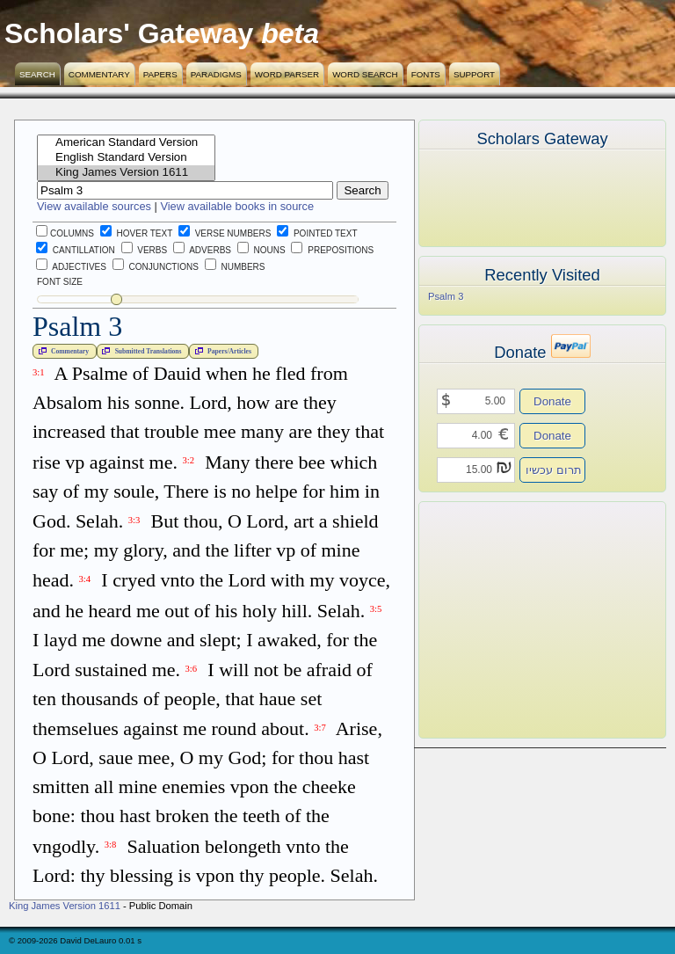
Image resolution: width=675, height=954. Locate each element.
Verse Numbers (221, 233)
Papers (160, 74)
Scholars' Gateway (128, 33)
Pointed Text (317, 233)
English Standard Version (126, 157)
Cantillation (75, 250)
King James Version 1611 (126, 172)
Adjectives (71, 267)
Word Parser (287, 74)
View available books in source (237, 206)
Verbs (144, 250)
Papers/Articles (221, 351)
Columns (65, 233)
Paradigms (216, 74)
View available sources (94, 206)
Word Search (365, 74)
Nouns (261, 250)
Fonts (425, 74)
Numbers (235, 267)
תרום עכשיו (554, 470)
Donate (552, 401)
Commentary (99, 74)
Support (474, 74)
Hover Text (136, 233)
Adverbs (202, 250)
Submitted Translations (139, 351)
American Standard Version (126, 142)
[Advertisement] (516, 619)
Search (37, 74)
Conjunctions (155, 267)
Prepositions (332, 250)
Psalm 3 (445, 296)
